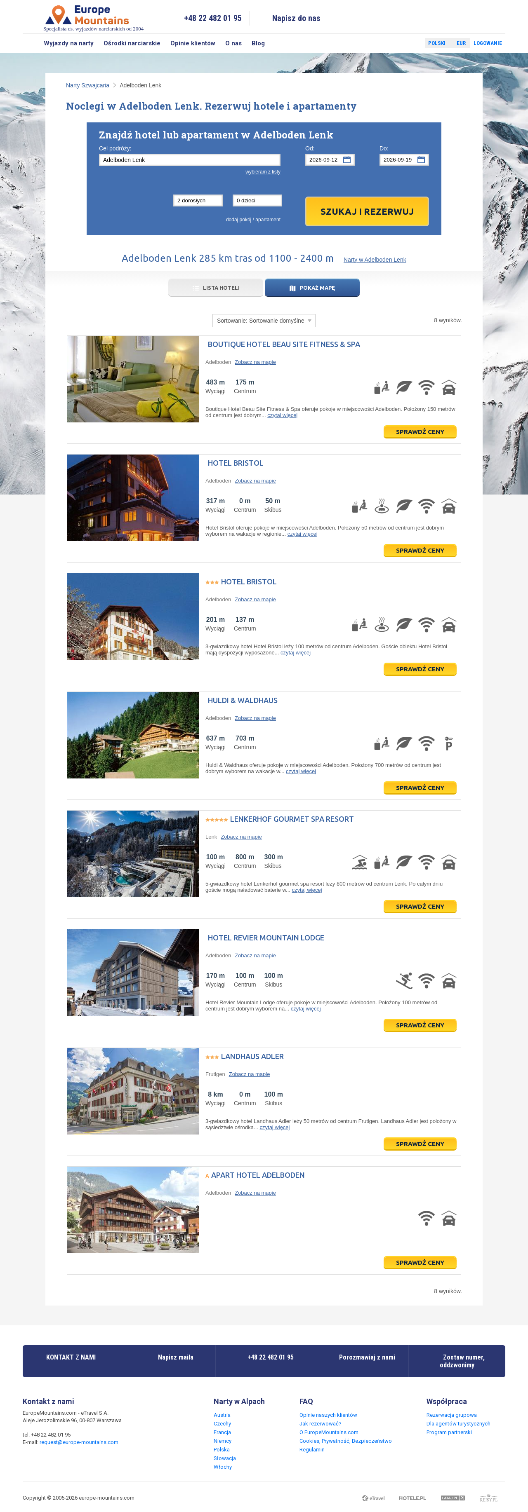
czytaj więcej (282, 415)
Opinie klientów (192, 43)
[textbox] (189, 160)
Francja (222, 1432)
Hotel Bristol (236, 463)
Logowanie (488, 43)
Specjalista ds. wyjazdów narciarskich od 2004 (93, 18)
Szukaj (31, 43)
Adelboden (218, 362)
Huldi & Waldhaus (243, 700)
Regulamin (312, 1449)
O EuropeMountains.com (328, 1432)
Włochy (223, 1467)
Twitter (411, 43)
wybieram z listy (262, 172)
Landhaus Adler (252, 1056)
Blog (258, 43)
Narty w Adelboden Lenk (375, 259)
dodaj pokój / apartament (253, 220)
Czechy (222, 1424)
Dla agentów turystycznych (458, 1424)
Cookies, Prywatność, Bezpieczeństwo (345, 1441)
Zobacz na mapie (255, 362)
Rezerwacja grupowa (452, 1415)
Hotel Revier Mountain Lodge (266, 937)
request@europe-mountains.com (79, 1442)
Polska (222, 1449)
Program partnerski (449, 1432)
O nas (233, 43)
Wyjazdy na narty (69, 43)
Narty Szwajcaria (87, 85)
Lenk (211, 837)
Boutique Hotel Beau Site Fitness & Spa (284, 344)
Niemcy (222, 1441)
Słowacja (225, 1458)
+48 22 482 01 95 (213, 18)
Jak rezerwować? (320, 1424)
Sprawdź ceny (420, 431)
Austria (222, 1415)
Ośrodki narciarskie (132, 43)
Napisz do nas (296, 18)
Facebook (399, 43)
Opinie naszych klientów (328, 1415)
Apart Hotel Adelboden (258, 1175)
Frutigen (215, 1074)
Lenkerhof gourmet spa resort (292, 819)
